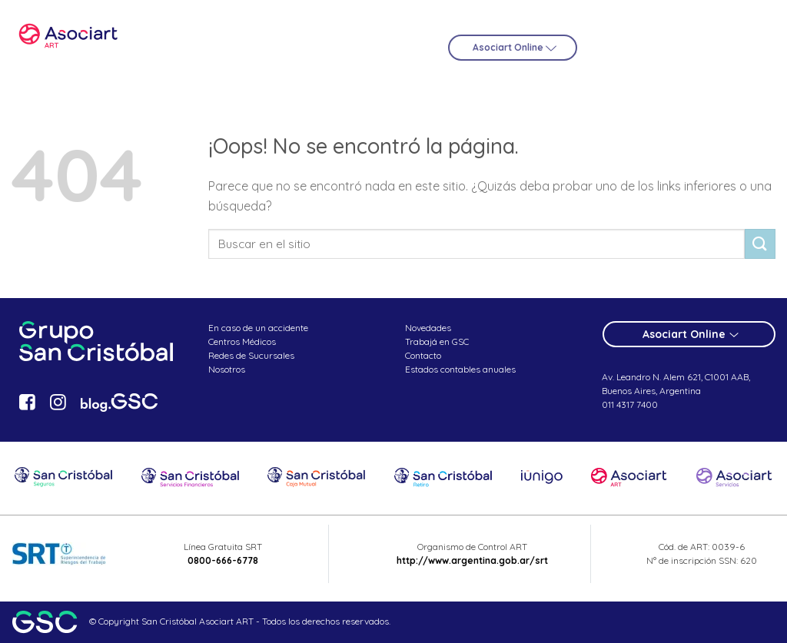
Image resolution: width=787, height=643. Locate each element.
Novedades (428, 327)
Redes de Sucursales (251, 355)
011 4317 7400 (630, 404)
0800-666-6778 (223, 560)
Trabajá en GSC (437, 341)
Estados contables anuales (460, 369)
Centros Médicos (242, 341)
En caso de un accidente (258, 327)
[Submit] (760, 244)
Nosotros (226, 369)
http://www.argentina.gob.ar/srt (472, 560)
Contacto (423, 355)
